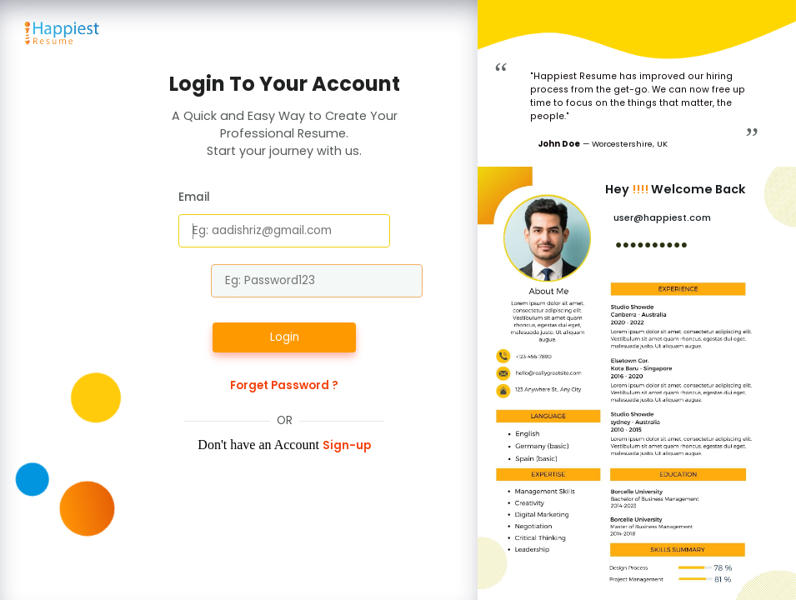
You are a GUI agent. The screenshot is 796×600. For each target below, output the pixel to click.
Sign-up (347, 445)
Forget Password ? (284, 385)
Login (284, 337)
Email (194, 197)
